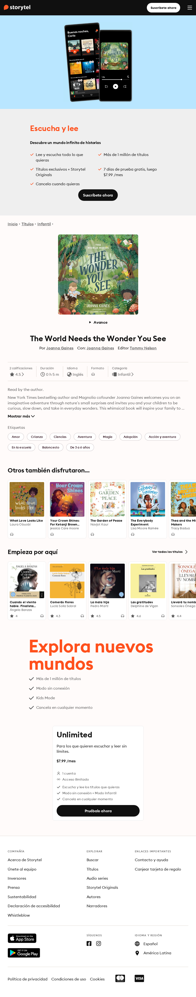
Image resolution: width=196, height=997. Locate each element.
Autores (94, 896)
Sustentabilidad (22, 896)
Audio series (97, 878)
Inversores (17, 878)
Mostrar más (21, 416)
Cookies (97, 979)
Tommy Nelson (143, 348)
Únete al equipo (22, 869)
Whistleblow (19, 915)
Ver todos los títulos (170, 552)
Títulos (28, 223)
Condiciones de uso (68, 979)
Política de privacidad (28, 979)
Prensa (14, 887)
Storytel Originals (102, 887)
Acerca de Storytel (25, 859)
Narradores (97, 905)
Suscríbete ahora (163, 8)
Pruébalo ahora (98, 810)
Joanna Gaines (60, 348)
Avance (98, 322)
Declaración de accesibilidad (34, 905)
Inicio (13, 223)
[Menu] (189, 8)
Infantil (44, 223)
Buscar (93, 859)
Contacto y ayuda (151, 859)
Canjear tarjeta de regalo (158, 869)
